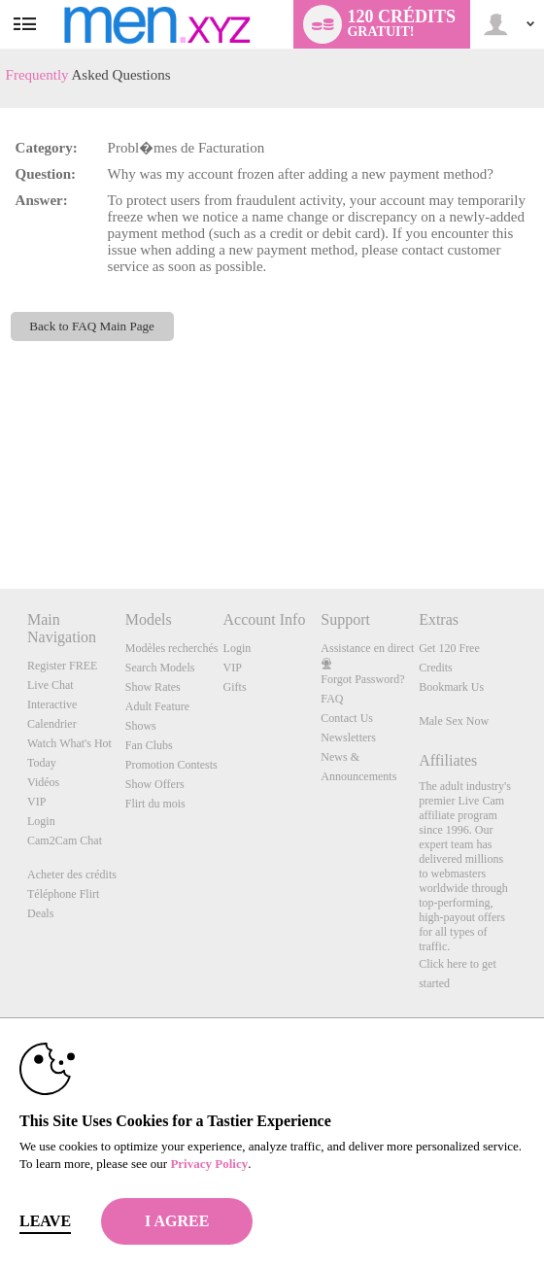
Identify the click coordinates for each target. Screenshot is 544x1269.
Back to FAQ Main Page (91, 326)
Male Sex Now (454, 721)
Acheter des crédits (72, 874)
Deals (40, 913)
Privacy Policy (209, 1163)
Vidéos (43, 782)
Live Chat (50, 685)
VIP (36, 801)
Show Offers (155, 784)
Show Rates (153, 687)
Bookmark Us (451, 687)
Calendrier (52, 724)
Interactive (52, 704)
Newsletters (348, 737)
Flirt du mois (155, 803)
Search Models (160, 667)
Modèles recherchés (172, 648)
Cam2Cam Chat (64, 840)
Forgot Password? (362, 679)
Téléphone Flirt (63, 894)
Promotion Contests (171, 765)
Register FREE (62, 665)
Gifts (235, 687)
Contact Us (347, 718)
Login (41, 821)
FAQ (332, 698)
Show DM (0, 516)
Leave (45, 1221)
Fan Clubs (149, 745)
